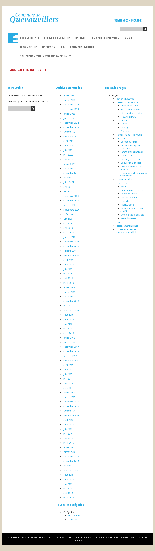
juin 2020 (67, 218)
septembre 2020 (71, 209)
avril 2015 (68, 493)
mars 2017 (68, 388)
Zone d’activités (128, 218)
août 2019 (68, 260)
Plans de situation (129, 105)
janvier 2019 (69, 291)
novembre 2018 (71, 301)
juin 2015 (67, 484)
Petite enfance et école (132, 190)
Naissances (126, 131)
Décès (124, 123)
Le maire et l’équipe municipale (130, 146)
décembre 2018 (71, 296)
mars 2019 (68, 282)
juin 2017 (67, 374)
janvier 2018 (69, 342)
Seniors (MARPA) (129, 197)
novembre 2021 (71, 173)
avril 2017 (68, 383)
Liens (62, 47)
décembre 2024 (71, 104)
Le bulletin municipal (131, 162)
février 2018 (69, 337)
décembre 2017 (71, 346)
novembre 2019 (71, 246)
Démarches (126, 155)
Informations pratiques (132, 151)
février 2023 (69, 113)
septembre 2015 (71, 470)
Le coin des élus (29, 47)
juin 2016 (67, 429)
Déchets (125, 200)
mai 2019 (68, 273)
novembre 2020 (71, 200)
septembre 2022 (71, 136)
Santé (124, 186)
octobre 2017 (70, 356)
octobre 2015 (70, 465)
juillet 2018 (68, 319)
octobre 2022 (70, 131)
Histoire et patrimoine (131, 113)
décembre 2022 (71, 122)
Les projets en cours (131, 159)
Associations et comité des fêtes (131, 209)
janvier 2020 (69, 237)
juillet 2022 (68, 145)
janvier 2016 (69, 451)
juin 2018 (67, 323)
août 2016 (68, 419)
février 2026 (69, 95)
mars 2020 (68, 232)
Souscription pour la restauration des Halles (45, 56)
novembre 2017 (71, 351)
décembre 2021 (71, 168)
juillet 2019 (68, 264)
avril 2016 (68, 438)
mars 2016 (68, 442)
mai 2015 (68, 488)
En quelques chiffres (130, 109)
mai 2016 (68, 433)
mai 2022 (68, 154)
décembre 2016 (71, 401)
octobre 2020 (70, 205)
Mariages (125, 127)
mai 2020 (68, 223)
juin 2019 (67, 269)
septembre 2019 (71, 255)
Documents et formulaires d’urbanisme (133, 174)
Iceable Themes (79, 537)
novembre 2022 (71, 127)
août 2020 (68, 214)
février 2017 (69, 392)
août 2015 (68, 474)
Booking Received (29, 38)
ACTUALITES (74, 515)
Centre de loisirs (129, 193)
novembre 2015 (71, 461)
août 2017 (68, 365)
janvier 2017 (69, 397)
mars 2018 (68, 333)
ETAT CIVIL (80, 38)
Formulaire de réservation (104, 38)
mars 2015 (68, 497)
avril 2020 (68, 227)
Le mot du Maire (129, 141)
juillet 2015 (68, 479)
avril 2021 (68, 186)
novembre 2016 (71, 406)
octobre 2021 (70, 177)
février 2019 (69, 287)
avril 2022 (68, 159)
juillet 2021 (68, 182)
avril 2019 (68, 278)
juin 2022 (67, 150)
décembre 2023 (71, 109)
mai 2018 (68, 328)
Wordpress (60, 537)
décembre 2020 (71, 195)
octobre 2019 (70, 250)
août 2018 (68, 314)
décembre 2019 (71, 241)
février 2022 (69, 164)
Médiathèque (127, 204)
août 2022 (68, 141)
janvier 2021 (69, 191)
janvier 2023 (69, 118)
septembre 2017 (71, 360)
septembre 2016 (71, 415)
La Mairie (129, 38)
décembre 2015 (71, 456)
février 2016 (69, 447)
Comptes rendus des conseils (130, 168)
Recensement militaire (82, 47)
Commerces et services (132, 214)
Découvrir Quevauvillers (56, 38)
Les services (48, 47)
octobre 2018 (70, 305)
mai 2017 (68, 378)
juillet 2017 (68, 369)
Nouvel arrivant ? (129, 116)
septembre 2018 (71, 310)
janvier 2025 (69, 99)
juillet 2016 (68, 424)
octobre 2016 (70, 410)
